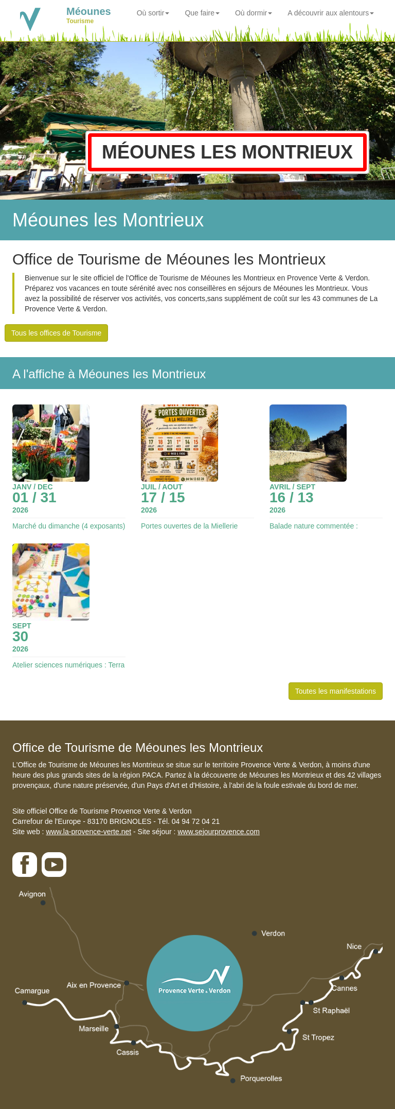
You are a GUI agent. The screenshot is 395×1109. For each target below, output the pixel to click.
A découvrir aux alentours (331, 13)
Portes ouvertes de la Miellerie (189, 526)
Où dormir (253, 13)
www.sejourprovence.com (218, 832)
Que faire (202, 13)
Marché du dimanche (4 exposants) (68, 526)
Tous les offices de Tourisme (56, 333)
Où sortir (153, 13)
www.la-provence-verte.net (88, 832)
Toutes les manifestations (335, 691)
